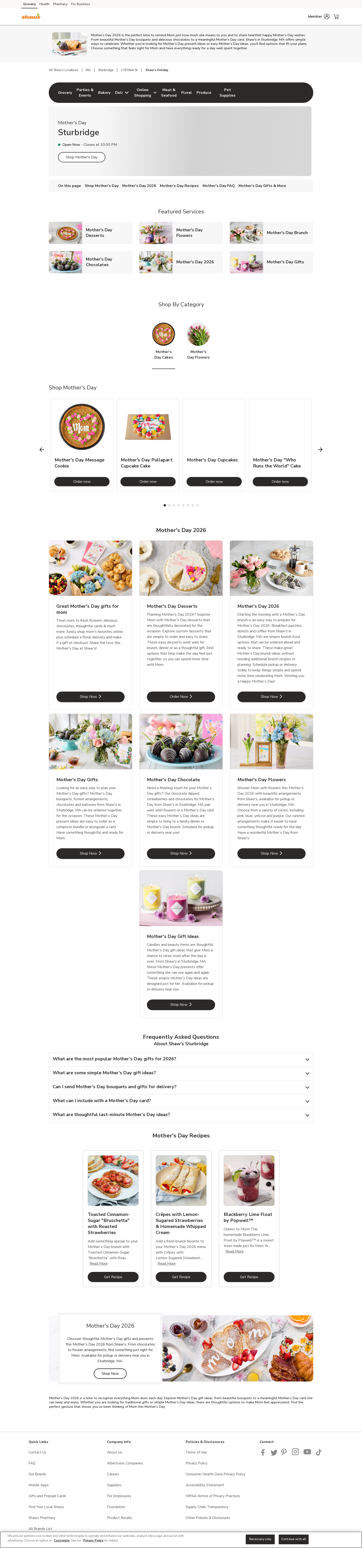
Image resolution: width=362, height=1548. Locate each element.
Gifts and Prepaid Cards (47, 1496)
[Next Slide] (320, 449)
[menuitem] (65, 93)
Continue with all (293, 1539)
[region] (181, 1540)
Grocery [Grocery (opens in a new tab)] (29, 4)
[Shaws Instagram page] (296, 1454)
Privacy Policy (93, 1540)
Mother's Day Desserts (109, 232)
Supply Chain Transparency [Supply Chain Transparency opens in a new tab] (207, 1507)
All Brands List (40, 1528)
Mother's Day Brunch (289, 232)
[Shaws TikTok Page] (318, 1454)
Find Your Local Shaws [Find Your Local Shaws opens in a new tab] (46, 1507)
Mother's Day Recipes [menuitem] (179, 185)
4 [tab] (179, 505)
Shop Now (114, 1373)
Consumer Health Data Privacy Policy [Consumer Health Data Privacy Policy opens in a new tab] (215, 1474)
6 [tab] (188, 505)
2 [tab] (169, 505)
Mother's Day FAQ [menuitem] (219, 185)
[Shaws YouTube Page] (307, 1454)
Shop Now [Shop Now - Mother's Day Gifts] (102, 853)
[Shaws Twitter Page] (274, 1454)
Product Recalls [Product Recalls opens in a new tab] (119, 1517)
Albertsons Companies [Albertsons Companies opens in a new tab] (125, 1463)
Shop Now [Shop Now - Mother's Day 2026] (283, 696)
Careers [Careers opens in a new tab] (113, 1474)
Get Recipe (121, 1277)
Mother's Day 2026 (197, 262)
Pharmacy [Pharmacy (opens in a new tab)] (60, 4)
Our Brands (37, 1474)
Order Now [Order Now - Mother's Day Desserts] (192, 696)
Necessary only (260, 1539)
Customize (62, 1540)
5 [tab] (183, 505)
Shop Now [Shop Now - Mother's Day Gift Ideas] (192, 1004)
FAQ (32, 1463)
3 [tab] (174, 505)
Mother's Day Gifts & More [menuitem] (262, 185)
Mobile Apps (39, 1485)
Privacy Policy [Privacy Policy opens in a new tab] (196, 1463)
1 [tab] (165, 505)
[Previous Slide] (42, 449)
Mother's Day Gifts (287, 262)
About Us (114, 1452)
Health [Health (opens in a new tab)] (44, 4)
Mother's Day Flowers (199, 232)
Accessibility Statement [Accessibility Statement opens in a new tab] (205, 1485)
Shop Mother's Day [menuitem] (102, 185)
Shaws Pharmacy (42, 1517)
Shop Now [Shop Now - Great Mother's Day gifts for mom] (102, 696)
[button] (318, 16)
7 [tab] (192, 505)
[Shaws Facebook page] (264, 1454)
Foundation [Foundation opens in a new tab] (116, 1507)
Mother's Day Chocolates (109, 262)
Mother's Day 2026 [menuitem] (139, 185)
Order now (91, 481)
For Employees (119, 1496)
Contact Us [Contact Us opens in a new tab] (37, 1452)
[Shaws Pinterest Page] (284, 1454)
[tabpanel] (82, 445)
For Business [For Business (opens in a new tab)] (80, 4)
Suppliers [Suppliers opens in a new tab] (114, 1485)
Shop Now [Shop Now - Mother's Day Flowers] (283, 853)
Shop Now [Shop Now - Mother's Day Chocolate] (192, 853)
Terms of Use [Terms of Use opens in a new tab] (196, 1452)
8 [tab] (197, 505)
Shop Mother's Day (81, 157)
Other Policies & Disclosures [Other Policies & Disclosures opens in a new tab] (208, 1517)
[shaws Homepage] (31, 16)
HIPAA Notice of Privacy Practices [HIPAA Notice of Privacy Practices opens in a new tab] (213, 1496)
